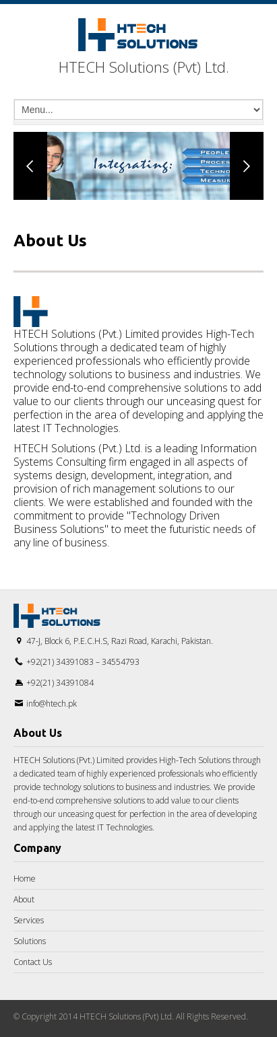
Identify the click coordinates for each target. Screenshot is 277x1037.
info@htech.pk (51, 703)
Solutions (29, 941)
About (23, 899)
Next (247, 166)
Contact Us (32, 962)
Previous (30, 166)
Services (28, 920)
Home (24, 878)
